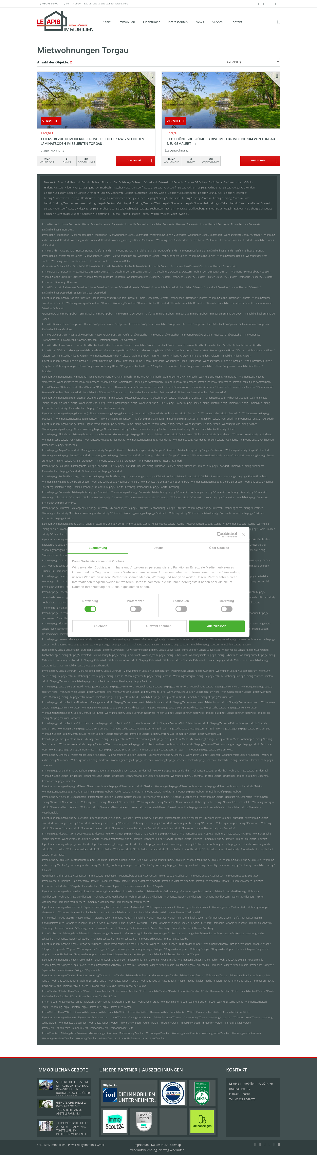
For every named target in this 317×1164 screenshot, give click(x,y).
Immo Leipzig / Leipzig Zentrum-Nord (62, 686)
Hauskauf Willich (159, 1012)
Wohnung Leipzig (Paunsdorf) (117, 418)
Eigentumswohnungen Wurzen (59, 1017)
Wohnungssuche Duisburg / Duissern (104, 277)
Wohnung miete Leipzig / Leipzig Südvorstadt (213, 655)
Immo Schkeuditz (51, 933)
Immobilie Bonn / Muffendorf (236, 240)
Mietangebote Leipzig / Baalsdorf (89, 466)
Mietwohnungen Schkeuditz (108, 933)
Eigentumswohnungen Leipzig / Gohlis (63, 523)
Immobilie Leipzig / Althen (153, 429)
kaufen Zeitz (63, 1028)
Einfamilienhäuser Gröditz (247, 345)
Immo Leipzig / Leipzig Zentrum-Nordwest (65, 702)
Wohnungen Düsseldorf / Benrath (189, 298)
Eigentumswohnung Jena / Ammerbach (110, 376)
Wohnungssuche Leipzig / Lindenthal (104, 776)
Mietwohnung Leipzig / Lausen (158, 639)
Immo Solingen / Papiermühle (160, 959)
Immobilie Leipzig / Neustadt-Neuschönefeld (202, 807)
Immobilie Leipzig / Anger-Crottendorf (116, 460)
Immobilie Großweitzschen (164, 334)
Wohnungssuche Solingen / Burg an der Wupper (103, 949)
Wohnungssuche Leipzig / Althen (239, 424)
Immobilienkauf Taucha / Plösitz (257, 991)
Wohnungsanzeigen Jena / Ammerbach (78, 382)
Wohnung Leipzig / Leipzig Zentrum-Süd (64, 734)
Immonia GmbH (94, 1145)
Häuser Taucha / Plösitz (106, 991)
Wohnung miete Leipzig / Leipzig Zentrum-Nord (85, 692)
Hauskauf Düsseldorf (218, 287)
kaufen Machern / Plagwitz (146, 881)
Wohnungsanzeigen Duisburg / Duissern (148, 277)
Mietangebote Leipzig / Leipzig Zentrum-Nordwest (117, 702)
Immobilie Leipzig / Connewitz (252, 497)
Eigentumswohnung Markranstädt (102, 907)
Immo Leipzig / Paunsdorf (149, 818)
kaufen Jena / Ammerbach (149, 382)
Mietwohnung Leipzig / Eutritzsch (168, 508)
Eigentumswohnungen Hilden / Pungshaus (65, 361)
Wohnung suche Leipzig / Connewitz (61, 497)
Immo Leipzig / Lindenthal (56, 770)
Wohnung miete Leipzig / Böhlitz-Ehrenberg (66, 481)
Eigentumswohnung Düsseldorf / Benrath (114, 298)
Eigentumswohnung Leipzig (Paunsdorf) (111, 413)
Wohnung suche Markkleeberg (110, 896)
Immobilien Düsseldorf (192, 287)
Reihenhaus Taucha (240, 975)
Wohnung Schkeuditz (102, 938)
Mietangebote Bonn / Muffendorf (89, 235)
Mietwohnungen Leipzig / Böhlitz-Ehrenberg (151, 476)
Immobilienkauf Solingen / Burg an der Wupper (173, 954)
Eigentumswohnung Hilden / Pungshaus (112, 361)
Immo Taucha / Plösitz (54, 991)
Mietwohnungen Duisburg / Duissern (132, 271)
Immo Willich (49, 1012)
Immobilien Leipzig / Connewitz (59, 502)
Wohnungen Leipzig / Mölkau (171, 786)
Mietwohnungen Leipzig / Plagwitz (124, 833)
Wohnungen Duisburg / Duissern (211, 271)
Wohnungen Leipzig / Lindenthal (208, 770)
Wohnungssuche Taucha (93, 980)
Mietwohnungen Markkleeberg (196, 891)
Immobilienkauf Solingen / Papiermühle (79, 970)
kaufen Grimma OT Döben (159, 313)
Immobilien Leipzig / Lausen (236, 644)
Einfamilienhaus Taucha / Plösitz (59, 996)
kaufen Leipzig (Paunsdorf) (149, 418)
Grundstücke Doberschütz (56, 266)
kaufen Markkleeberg (243, 896)
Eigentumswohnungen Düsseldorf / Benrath (66, 298)
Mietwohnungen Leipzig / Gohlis (203, 523)
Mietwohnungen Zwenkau (103, 1033)
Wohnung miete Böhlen (174, 256)
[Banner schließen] (243, 534)
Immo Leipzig (116, 397)
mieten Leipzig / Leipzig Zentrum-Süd (108, 734)
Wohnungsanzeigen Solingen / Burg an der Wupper (160, 949)
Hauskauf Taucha (51, 986)
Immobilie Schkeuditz (150, 938)
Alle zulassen (216, 626)
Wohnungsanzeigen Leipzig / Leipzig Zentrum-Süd (243, 728)
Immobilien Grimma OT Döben (226, 313)
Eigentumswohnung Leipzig (92, 397)
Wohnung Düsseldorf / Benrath (130, 303)
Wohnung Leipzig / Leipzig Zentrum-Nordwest (130, 713)
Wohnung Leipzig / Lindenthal (187, 776)
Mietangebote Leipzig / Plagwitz (87, 833)
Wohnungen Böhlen (149, 256)
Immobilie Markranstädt (124, 912)
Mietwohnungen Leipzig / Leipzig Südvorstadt (66, 655)
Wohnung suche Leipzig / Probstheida (230, 844)
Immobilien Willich (138, 1012)
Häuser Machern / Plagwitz (114, 881)
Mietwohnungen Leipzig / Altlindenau (133, 434)
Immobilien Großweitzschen (197, 334)
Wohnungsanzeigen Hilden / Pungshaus (77, 366)
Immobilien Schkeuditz (176, 938)
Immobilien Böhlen (121, 261)
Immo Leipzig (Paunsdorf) (149, 413)
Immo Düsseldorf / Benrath (154, 298)
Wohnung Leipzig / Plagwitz (158, 839)
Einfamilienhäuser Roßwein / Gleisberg (192, 928)
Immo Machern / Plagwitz (56, 881)
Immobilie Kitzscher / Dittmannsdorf (211, 387)
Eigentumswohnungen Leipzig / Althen (63, 424)
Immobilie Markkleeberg (72, 902)
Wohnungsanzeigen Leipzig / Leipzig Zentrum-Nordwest (72, 713)
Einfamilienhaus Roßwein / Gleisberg (149, 928)
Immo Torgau (49, 1001)
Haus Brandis (67, 250)
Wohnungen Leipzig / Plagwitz (196, 833)
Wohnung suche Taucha (65, 980)
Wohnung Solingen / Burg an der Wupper (212, 949)
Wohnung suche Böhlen (202, 256)
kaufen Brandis (103, 250)
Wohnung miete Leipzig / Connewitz (247, 492)
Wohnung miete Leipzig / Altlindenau (252, 434)
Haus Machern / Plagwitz (85, 881)
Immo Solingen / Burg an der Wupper (181, 944)
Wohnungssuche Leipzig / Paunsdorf (193, 823)
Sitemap (175, 1145)
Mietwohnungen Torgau (97, 1001)
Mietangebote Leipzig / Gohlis (168, 523)
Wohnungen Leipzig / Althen (167, 424)
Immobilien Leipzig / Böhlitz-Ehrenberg (158, 487)
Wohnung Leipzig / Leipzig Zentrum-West (71, 749)
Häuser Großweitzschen (108, 334)
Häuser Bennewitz (92, 224)
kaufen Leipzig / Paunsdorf (78, 828)
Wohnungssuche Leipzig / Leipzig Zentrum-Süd (188, 728)
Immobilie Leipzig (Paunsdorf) (182, 418)
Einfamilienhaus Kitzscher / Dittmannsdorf (153, 392)
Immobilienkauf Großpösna (222, 324)
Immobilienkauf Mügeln (191, 917)
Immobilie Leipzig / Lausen (204, 644)
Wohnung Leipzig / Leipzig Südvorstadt (185, 660)
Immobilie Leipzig (238, 403)
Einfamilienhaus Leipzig (81, 408)
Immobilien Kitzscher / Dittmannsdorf (253, 387)
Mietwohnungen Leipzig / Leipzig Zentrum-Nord (162, 686)
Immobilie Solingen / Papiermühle (230, 965)
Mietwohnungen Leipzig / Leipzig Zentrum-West (162, 739)
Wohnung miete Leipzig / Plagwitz (233, 833)
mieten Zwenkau (108, 1038)
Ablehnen (100, 626)
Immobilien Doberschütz (189, 266)
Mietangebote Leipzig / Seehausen (138, 875)
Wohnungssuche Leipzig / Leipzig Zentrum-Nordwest (228, 707)
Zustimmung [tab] (98, 547)
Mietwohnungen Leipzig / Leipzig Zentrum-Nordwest (174, 702)
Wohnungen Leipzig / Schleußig (204, 860)
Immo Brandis (49, 250)
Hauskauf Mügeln (166, 917)
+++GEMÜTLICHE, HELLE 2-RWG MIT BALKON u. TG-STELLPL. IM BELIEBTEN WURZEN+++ (72, 1128)
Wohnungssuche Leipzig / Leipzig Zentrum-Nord (193, 692)
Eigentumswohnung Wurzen (93, 1017)
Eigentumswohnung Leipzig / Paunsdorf (111, 818)
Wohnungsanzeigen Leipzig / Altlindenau (149, 439)
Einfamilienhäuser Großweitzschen (117, 340)
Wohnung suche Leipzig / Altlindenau (62, 439)
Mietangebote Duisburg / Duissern (91, 271)
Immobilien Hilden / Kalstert (236, 355)
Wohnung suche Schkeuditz (229, 933)
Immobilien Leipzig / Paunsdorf (177, 828)
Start (107, 22)
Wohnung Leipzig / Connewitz (186, 497)
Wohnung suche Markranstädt (193, 907)
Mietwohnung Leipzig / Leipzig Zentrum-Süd (210, 723)
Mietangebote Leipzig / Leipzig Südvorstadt (245, 649)
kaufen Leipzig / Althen (125, 429)
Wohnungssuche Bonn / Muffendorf (90, 240)
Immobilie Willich (117, 1012)
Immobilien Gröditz (144, 345)
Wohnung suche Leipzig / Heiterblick (62, 581)
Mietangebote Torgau (70, 1001)
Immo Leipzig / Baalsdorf (55, 466)
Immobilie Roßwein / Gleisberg (230, 923)
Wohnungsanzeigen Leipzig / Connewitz (146, 497)
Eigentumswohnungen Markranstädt (62, 907)
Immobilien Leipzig (260, 403)
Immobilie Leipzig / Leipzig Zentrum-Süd (152, 734)
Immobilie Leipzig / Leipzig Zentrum (90, 681)
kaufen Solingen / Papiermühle (193, 965)
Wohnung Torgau (60, 1007)
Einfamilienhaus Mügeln (218, 917)
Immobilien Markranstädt (153, 912)
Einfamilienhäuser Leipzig (110, 408)
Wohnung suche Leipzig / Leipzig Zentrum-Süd (135, 728)
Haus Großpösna (72, 324)
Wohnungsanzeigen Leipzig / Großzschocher (66, 550)
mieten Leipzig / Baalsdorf (181, 466)
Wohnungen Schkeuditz (167, 933)
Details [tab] (158, 547)
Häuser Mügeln (84, 917)
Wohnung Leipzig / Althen (97, 429)
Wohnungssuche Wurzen (73, 1022)
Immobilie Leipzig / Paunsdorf (143, 828)
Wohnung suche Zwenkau (216, 1033)
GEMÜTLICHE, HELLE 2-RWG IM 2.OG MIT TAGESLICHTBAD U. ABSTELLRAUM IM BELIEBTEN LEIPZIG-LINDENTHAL (71, 1112)
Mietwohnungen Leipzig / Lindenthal (131, 770)
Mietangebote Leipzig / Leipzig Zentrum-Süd (107, 723)
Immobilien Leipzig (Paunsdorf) (217, 418)
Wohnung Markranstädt (71, 912)
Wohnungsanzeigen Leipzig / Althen (61, 429)
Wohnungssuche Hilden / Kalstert (70, 355)
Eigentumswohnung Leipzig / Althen (105, 424)
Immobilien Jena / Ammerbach (214, 382)
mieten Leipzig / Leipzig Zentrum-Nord (117, 697)
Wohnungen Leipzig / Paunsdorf (72, 823)
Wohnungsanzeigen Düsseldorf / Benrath (88, 303)
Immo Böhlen (49, 256)
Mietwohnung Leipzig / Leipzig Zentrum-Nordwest (232, 702)
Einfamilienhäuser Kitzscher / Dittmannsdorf (202, 392)
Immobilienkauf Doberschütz (221, 266)
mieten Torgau (80, 1007)
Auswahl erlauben (158, 626)
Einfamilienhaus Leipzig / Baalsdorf (61, 471)
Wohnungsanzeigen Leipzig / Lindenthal (147, 776)
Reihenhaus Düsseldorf (75, 287)
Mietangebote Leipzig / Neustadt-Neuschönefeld (114, 797)
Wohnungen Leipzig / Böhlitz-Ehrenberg (245, 476)
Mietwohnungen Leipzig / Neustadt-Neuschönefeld (170, 797)
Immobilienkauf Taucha (75, 986)
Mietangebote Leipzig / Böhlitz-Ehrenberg (102, 476)
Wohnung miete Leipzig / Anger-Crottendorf (66, 455)
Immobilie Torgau (99, 1007)
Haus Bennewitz (71, 224)
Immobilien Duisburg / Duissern (59, 282)
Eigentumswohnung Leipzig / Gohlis (105, 523)
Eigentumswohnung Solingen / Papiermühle (118, 959)
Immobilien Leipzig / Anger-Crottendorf (160, 460)
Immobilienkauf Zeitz (121, 1028)
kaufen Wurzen (151, 1022)
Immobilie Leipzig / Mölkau (156, 791)
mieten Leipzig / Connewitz (219, 497)
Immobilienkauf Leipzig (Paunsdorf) (255, 418)
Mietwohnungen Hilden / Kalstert (122, 350)
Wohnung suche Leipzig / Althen (202, 424)
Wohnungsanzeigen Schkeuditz (72, 938)
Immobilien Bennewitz (162, 224)
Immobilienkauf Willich (182, 1012)
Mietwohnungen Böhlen (98, 256)
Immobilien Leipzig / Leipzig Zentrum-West (209, 749)
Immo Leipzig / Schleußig (55, 860)
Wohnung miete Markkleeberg (75, 896)
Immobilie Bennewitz (136, 224)
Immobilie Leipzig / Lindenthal (253, 776)
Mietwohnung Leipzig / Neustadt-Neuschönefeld (226, 797)
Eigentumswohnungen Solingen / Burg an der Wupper (71, 944)
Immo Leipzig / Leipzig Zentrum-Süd (61, 723)
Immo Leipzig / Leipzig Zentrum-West (62, 739)
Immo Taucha (116, 975)
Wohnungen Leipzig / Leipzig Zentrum (236, 671)
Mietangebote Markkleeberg (162, 891)
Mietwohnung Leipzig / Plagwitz (161, 833)
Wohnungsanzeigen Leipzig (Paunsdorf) (77, 418)
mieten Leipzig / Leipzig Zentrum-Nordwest (180, 713)
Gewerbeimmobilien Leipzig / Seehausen (64, 875)
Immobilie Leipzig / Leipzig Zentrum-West (161, 749)
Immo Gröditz (49, 345)
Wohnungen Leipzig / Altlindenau (212, 434)
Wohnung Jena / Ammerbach (117, 382)
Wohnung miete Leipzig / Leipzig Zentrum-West (85, 744)
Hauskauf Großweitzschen (228, 334)
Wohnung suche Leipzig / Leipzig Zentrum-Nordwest (169, 707)
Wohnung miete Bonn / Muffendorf (243, 235)
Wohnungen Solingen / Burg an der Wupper (227, 944)
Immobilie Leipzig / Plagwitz (219, 839)
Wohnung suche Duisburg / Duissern (62, 277)
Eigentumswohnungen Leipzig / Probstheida (66, 844)
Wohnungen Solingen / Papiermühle (198, 959)
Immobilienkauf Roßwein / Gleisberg (108, 928)
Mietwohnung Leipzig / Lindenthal (171, 770)
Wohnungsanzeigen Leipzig (122, 403)
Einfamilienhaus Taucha (103, 986)
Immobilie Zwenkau (130, 1038)
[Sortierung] (252, 61)
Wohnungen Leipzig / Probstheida (189, 844)
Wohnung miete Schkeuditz (197, 933)
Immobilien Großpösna (167, 324)
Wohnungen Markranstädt (161, 907)
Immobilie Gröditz (122, 345)
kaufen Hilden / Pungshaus (149, 366)
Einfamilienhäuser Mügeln (248, 917)
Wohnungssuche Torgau (230, 1001)
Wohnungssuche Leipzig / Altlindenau (105, 439)
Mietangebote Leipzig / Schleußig (89, 860)
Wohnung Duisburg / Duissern (189, 277)
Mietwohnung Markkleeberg (230, 891)
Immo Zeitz (48, 1028)
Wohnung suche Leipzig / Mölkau (207, 786)
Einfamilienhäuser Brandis (249, 250)
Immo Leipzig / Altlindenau (56, 434)
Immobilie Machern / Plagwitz (178, 881)
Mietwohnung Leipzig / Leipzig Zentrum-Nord (214, 686)
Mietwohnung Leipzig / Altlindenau (173, 434)
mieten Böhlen (80, 261)
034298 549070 (50, 3)
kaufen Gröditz (102, 345)
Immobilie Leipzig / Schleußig (235, 865)
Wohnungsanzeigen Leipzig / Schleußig (133, 865)
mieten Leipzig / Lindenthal (220, 776)
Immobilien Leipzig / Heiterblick (59, 586)
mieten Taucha (222, 980)
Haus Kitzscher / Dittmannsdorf (96, 387)
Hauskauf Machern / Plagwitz (247, 881)
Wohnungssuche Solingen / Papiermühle (64, 965)
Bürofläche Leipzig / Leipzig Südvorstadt (102, 649)
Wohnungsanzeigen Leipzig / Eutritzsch (145, 513)
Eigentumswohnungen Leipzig (58, 397)
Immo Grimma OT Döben (129, 313)
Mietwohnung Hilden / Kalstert (158, 350)
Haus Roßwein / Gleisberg (133, 923)
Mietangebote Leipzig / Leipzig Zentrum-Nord (109, 686)
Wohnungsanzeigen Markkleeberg (183, 896)
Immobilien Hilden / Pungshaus (218, 366)
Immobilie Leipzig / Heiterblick (253, 581)
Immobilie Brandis (123, 250)
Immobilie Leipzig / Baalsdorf (213, 466)
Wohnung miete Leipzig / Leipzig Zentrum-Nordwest (110, 707)
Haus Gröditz (66, 345)
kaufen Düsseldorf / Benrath (164, 303)
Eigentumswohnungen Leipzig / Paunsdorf (65, 818)
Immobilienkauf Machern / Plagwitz (61, 886)
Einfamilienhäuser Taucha (132, 986)
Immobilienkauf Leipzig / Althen (218, 429)
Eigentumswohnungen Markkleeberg (62, 891)
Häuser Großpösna (94, 324)
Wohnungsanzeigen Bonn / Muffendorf (133, 240)
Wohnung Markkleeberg (216, 896)
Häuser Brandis (84, 250)
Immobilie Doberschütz (161, 266)
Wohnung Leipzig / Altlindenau (189, 439)
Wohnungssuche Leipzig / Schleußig (90, 865)
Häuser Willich (81, 1012)
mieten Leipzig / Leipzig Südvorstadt (227, 660)
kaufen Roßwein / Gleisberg (196, 923)
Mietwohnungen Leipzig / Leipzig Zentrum (146, 671)
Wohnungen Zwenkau (158, 1033)
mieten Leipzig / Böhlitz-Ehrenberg (74, 487)
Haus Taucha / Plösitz (79, 991)
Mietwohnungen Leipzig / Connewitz (130, 492)
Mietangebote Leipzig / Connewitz (90, 492)
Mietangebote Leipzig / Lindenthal (90, 770)
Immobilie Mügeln (122, 917)
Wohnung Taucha (150, 980)
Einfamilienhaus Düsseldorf (57, 292)
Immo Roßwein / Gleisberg (103, 923)
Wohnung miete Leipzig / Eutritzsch (244, 508)
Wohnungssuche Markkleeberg (146, 896)
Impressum (141, 1145)
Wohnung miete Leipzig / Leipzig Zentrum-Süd (83, 728)
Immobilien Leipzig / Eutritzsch (58, 518)
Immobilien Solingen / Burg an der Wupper (122, 954)
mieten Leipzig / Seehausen (173, 875)
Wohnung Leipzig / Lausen (145, 644)
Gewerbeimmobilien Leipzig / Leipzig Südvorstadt (153, 649)
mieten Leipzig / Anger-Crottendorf (75, 460)
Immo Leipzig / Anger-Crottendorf (60, 450)
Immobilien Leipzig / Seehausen (243, 875)
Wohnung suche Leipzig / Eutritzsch (61, 513)
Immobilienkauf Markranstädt (185, 912)
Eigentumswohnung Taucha (92, 975)
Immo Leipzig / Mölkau (141, 786)
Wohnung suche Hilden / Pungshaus (222, 361)
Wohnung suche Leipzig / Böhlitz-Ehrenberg (115, 481)
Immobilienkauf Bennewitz (214, 224)
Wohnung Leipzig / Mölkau (98, 791)
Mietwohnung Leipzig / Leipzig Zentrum (192, 671)
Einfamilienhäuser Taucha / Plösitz (97, 996)
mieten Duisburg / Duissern (222, 277)
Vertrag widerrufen (171, 1150)
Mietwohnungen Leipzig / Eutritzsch (129, 508)
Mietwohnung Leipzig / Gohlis (239, 523)
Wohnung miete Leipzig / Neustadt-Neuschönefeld (107, 802)
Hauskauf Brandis (168, 250)
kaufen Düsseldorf (143, 287)
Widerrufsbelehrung (143, 1150)
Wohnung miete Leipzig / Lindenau (241, 755)
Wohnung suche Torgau (202, 1001)
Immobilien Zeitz (99, 1028)
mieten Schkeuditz (126, 938)
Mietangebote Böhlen (70, 256)
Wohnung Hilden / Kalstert (146, 355)
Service (217, 22)
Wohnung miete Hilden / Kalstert (228, 350)
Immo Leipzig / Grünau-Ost (57, 560)
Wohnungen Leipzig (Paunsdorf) (182, 413)
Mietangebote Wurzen (140, 1017)
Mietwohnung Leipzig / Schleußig (167, 860)
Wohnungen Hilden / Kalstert (192, 350)
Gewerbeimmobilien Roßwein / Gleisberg (64, 923)
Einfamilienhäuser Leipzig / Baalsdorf (102, 471)
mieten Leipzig (219, 403)
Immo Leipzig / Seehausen (103, 875)
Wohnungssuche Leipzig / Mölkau (245, 786)
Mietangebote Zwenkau (74, 1033)
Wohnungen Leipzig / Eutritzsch (205, 508)
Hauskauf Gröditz (166, 345)
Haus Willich (64, 1012)
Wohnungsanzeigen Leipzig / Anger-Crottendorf (218, 455)
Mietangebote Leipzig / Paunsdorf (183, 818)
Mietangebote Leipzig (136, 397)
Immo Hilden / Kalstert (54, 350)
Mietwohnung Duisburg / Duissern (173, 271)
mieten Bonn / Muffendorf (204, 240)
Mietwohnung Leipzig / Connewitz (170, 492)
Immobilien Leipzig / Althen (184, 429)
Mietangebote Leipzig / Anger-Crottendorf (103, 450)
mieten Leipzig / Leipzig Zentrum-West (116, 749)
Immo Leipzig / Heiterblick (56, 576)
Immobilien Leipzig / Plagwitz (251, 839)
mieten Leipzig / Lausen (175, 644)
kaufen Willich (98, 1012)
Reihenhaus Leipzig (237, 397)
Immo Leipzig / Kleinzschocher (58, 623)
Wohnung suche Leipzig (64, 403)
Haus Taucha (169, 980)
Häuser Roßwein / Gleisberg (164, 923)
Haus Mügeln (66, 917)
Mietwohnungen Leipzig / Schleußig (128, 860)
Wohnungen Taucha (216, 975)
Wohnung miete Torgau (174, 1001)
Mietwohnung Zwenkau (131, 1033)
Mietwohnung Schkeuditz (138, 933)
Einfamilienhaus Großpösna (254, 324)
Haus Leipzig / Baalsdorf (122, 466)
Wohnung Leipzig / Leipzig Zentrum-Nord (71, 697)
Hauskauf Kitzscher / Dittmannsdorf (61, 392)
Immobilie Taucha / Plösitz (162, 991)
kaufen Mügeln (102, 917)
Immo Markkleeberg (134, 891)
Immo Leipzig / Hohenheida (57, 592)
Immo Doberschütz (112, 266)
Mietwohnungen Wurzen (167, 1017)
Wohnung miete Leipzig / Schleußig (242, 860)
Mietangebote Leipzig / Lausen (85, 639)
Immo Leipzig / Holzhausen (57, 613)
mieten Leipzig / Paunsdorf (110, 828)
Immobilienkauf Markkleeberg (133, 902)
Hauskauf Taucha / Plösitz (224, 991)
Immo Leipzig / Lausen (54, 639)
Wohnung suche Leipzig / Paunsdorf (152, 823)
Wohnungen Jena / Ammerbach (180, 376)
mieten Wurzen (169, 1022)
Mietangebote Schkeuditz (77, 933)
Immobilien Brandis (145, 250)
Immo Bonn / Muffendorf (55, 235)
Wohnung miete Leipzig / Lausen (228, 639)
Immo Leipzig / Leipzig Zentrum (59, 671)
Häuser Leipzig (184, 403)
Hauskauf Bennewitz (187, 224)
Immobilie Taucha (241, 980)
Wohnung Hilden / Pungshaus (117, 366)
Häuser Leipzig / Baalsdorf (151, 466)
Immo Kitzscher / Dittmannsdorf (59, 387)
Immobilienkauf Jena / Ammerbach (252, 382)
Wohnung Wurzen (131, 1022)
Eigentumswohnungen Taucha (58, 975)
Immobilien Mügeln (144, 917)
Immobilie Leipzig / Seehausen (206, 875)
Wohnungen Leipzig (214, 397)
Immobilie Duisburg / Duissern (255, 277)
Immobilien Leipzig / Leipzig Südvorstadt (87, 665)
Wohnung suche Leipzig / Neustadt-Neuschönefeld (165, 802)
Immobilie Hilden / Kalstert (204, 355)
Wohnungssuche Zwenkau (246, 1033)
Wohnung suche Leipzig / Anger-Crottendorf (116, 455)
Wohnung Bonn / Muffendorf (172, 240)
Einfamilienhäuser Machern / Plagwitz (143, 886)
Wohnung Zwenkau (86, 1038)
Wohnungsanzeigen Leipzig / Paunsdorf (237, 823)
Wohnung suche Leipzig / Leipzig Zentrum (100, 676)
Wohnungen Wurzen (220, 1017)
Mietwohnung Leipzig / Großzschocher (63, 544)
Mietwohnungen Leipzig (163, 397)
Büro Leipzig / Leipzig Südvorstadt (60, 649)
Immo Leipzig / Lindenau (55, 755)
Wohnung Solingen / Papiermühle (156, 965)
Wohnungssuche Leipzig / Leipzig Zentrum (148, 676)
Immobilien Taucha (264, 980)
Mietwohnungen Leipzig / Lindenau (128, 755)
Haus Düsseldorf (99, 287)
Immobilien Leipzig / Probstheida (236, 849)
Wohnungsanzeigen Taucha (123, 980)
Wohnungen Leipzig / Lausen (192, 639)
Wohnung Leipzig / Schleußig (171, 865)
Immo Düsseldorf (51, 287)
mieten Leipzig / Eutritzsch (216, 513)
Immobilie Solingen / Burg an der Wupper (75, 954)
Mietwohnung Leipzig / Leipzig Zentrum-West (214, 739)
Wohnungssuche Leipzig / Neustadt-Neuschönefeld (222, 802)
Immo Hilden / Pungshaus (150, 361)
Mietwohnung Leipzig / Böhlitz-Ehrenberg (199, 476)
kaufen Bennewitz (113, 224)
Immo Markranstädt (134, 907)
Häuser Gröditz (84, 345)
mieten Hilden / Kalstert (175, 355)
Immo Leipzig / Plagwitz (55, 833)
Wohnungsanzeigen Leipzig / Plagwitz (121, 839)
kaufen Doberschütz (136, 266)
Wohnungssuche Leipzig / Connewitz (103, 497)
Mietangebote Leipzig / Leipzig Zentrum (99, 671)
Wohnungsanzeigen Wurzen (104, 1022)
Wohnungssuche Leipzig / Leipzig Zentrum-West (193, 744)
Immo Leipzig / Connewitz (56, 492)
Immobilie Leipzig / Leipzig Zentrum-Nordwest (231, 713)
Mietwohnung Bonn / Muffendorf (168, 235)
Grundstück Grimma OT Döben (96, 313)
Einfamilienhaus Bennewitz (245, 224)
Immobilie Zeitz (80, 1028)
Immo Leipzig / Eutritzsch (56, 508)
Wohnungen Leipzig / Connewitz (208, 492)
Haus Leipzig (167, 403)
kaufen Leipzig (201, 403)
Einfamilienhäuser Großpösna (58, 329)
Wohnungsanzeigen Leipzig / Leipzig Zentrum (198, 676)
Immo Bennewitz (51, 224)
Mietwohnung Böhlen (124, 256)
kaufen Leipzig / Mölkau (127, 791)
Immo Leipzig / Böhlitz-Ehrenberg (60, 476)
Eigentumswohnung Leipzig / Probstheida (114, 844)
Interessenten (178, 22)
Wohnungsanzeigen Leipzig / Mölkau (62, 791)
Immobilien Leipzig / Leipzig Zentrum (132, 681)
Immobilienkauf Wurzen (238, 1022)
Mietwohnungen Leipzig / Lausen (122, 639)
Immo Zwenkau (50, 1033)
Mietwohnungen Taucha (165, 975)
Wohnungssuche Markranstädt (229, 907)
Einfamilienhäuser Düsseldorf (90, 292)
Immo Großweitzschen (54, 334)
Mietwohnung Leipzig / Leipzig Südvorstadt (117, 655)
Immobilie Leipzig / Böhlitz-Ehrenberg (115, 487)
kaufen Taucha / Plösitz (133, 991)
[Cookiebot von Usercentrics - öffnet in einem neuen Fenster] (219, 535)
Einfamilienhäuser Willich (236, 1012)
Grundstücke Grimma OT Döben (59, 313)
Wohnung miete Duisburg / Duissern (251, 271)
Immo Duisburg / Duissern (56, 271)
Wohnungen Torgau (148, 1001)
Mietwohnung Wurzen (195, 1017)
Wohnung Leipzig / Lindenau (170, 760)
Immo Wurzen (118, 1017)
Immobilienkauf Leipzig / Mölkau (223, 791)
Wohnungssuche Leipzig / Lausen (70, 644)
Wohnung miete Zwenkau (186, 1033)
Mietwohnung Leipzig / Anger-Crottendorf (200, 450)
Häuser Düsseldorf (121, 287)
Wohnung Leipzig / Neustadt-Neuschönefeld (104, 807)
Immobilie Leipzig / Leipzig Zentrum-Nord (162, 697)
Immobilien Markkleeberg (101, 902)
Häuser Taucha (186, 980)
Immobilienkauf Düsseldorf (246, 287)
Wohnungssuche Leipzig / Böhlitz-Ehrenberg (165, 481)
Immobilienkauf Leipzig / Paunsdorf (216, 828)
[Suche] (281, 25)
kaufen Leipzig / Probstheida (164, 849)
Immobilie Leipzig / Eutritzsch (248, 513)
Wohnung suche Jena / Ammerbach (218, 376)
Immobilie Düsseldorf (166, 287)
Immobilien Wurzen (212, 1022)
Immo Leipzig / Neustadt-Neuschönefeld (64, 797)
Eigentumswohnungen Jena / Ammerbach (64, 376)
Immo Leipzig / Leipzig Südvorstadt (201, 649)
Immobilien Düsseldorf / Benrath (235, 303)
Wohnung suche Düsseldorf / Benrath (229, 298)
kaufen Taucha (204, 980)
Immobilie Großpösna (141, 324)
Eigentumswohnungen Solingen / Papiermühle (67, 959)
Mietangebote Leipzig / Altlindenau (92, 434)
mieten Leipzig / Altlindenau (223, 439)
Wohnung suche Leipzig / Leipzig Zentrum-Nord (139, 692)
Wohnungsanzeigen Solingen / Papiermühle (112, 965)
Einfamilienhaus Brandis (220, 250)
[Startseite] (65, 21)
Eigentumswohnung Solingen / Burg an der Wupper (131, 944)
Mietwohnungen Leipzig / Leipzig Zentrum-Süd (158, 723)
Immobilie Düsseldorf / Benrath (199, 303)
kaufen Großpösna (117, 324)
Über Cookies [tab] (219, 547)
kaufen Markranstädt (97, 912)
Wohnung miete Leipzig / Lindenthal (248, 770)
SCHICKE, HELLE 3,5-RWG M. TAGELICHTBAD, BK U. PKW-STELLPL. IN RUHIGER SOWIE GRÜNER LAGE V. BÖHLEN (73, 1089)
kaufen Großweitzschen (136, 334)
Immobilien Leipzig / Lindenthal (59, 781)
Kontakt (236, 22)
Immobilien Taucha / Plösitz (193, 991)
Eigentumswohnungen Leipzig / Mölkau (63, 786)
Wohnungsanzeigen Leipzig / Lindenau (132, 760)
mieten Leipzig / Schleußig (203, 865)
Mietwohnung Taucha (192, 975)
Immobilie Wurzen (190, 1022)
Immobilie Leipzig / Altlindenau (257, 439)
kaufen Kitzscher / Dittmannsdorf (171, 387)
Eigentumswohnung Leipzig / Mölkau (107, 786)
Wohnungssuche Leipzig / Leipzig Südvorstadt (82, 660)
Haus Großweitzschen (81, 334)
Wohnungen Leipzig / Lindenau (203, 755)
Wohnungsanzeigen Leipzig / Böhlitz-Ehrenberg (217, 481)
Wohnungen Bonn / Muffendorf (205, 235)
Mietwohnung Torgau (124, 1001)
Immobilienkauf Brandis (192, 250)
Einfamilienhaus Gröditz (218, 345)
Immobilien (127, 22)
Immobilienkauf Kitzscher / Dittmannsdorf (105, 392)
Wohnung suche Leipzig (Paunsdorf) (220, 413)
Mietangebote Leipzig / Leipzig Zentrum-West (109, 739)
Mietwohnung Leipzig (189, 397)
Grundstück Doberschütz (86, 266)
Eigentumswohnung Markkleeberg (102, 891)
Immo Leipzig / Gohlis (138, 523)
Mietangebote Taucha (138, 975)
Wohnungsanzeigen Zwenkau (58, 1038)
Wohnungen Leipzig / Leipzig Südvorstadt (164, 655)
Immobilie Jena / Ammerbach (180, 382)
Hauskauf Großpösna (193, 324)
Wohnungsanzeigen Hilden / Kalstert (110, 355)
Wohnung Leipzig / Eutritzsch (184, 513)
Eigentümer (151, 22)
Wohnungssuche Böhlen (230, 256)
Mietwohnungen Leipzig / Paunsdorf (223, 818)
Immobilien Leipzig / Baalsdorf (247, 466)
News (200, 22)
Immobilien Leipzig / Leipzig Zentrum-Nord (210, 697)
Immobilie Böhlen (99, 261)
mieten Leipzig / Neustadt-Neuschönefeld (153, 807)
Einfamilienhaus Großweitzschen (79, 340)
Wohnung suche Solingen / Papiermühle (241, 959)
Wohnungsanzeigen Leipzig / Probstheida (89, 849)
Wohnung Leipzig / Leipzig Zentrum (244, 676)
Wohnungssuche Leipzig (92, 403)
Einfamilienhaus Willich (208, 1012)
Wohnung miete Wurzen (247, 1017)
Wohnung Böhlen (60, 261)
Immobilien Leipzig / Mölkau (188, 791)
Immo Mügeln (49, 917)
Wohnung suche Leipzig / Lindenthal (62, 776)
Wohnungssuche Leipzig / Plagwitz (80, 839)
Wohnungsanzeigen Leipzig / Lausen (109, 644)
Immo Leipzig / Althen (138, 424)
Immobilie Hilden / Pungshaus (182, 366)
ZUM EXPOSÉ (134, 161)
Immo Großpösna (51, 324)
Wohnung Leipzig (148, 403)
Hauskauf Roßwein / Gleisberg (70, 928)
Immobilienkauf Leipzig (54, 408)
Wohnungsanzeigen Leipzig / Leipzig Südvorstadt (135, 660)
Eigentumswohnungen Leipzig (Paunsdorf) (65, 413)
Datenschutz (159, 1145)
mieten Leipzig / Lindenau (202, 760)
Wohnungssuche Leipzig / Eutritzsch (102, 513)
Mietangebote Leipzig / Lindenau (88, 755)
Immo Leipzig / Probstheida (154, 844)
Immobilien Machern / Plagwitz (212, 881)
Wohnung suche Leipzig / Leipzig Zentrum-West (139, 744)
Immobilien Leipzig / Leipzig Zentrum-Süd (198, 734)
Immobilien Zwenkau (154, 1038)
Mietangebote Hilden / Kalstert (85, 350)
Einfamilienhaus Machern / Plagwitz (101, 886)
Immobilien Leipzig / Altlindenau (59, 445)
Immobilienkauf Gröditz (190, 345)
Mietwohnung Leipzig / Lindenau (166, 755)
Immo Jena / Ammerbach (147, 376)
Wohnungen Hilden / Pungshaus (183, 361)
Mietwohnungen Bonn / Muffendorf (128, 235)
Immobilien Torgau (121, 1007)
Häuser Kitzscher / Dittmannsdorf (133, 387)
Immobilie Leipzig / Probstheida (199, 849)
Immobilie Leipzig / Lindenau (233, 760)
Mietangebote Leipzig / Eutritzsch (90, 508)
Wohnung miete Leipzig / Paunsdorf (111, 823)
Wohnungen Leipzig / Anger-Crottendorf (247, 450)
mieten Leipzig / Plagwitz (188, 839)
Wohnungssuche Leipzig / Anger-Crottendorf (166, 455)
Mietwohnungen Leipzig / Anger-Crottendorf (152, 450)
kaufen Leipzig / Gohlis (253, 529)
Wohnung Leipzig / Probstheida (130, 849)
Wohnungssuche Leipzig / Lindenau (90, 760)
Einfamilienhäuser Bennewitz (58, 229)
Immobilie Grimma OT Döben (192, 313)
